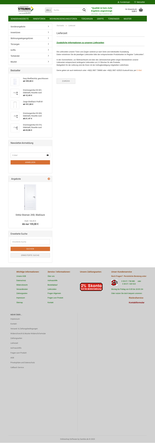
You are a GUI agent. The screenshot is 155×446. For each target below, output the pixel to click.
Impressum (15, 319)
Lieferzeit (14, 343)
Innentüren (39, 19)
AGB (12, 358)
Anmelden (30, 162)
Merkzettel (139, 2)
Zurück (66, 81)
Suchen (30, 249)
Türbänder (113, 19)
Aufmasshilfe (15, 348)
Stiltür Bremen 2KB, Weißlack (30, 215)
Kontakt (13, 324)
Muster (127, 19)
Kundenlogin (124, 2)
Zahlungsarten (16, 338)
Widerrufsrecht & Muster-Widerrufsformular (28, 333)
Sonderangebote (20, 19)
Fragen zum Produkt (18, 353)
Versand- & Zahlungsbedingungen (24, 329)
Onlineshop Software (68, 439)
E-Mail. (139, 70)
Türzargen (87, 19)
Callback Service (17, 367)
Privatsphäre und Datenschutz (22, 362)
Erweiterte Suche (30, 255)
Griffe (100, 19)
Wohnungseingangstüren (63, 19)
